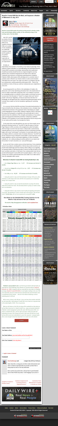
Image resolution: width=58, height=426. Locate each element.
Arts (47, 10)
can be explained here (32, 202)
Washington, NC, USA (50, 115)
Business (18, 10)
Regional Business (21, 385)
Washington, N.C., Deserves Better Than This (49, 66)
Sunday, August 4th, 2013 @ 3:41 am (24, 23)
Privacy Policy (31, 408)
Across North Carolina (49, 148)
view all (53, 145)
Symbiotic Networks (49, 247)
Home (6, 408)
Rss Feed (51, 408)
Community (26, 10)
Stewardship (54, 10)
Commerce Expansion (20, 381)
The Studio (46, 187)
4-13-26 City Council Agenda (49, 51)
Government (4, 10)
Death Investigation (49, 62)
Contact (11, 408)
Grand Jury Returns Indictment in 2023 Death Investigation (49, 46)
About (16, 408)
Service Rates (23, 408)
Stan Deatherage (15, 25)
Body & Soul (34, 10)
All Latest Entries (48, 71)
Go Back (22, 320)
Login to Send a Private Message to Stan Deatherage (16, 26)
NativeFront (47, 173)
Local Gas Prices (48, 228)
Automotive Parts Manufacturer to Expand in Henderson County (35, 383)
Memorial (46, 171)
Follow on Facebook (42, 408)
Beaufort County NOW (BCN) (14, 291)
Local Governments (49, 164)
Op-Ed (11, 10)
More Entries (24, 25)
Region (41, 10)
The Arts (46, 182)
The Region (47, 185)
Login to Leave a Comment (9, 354)
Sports (45, 178)
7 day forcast (52, 108)
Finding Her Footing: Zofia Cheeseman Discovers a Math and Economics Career (49, 57)
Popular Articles (48, 239)
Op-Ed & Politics (48, 175)
